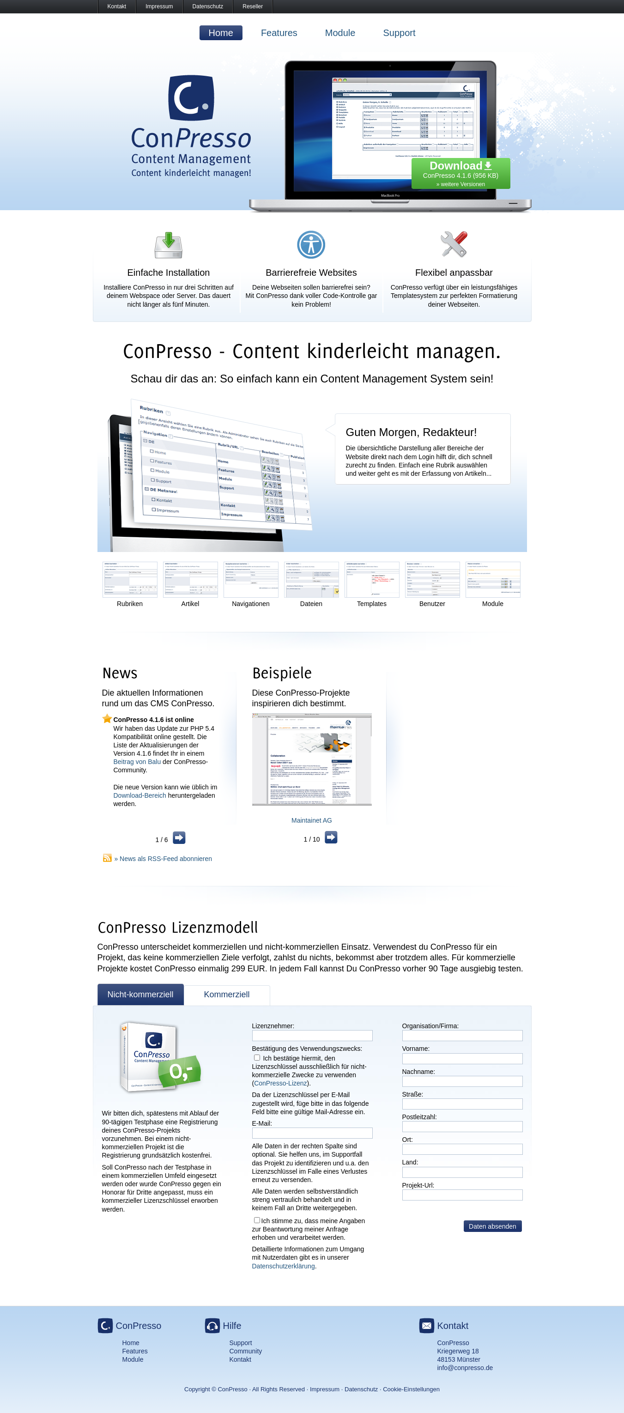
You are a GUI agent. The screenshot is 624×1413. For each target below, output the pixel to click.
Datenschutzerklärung (283, 1266)
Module (340, 33)
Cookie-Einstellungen (411, 1389)
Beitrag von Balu (137, 761)
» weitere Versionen (460, 184)
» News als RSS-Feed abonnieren (163, 858)
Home (221, 33)
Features (279, 33)
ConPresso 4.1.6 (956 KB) (460, 171)
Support (399, 33)
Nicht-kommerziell (140, 994)
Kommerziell (226, 994)
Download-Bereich (140, 795)
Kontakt (117, 6)
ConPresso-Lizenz (280, 1083)
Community (246, 1351)
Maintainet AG (311, 820)
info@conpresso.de (465, 1367)
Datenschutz (208, 6)
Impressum (159, 6)
